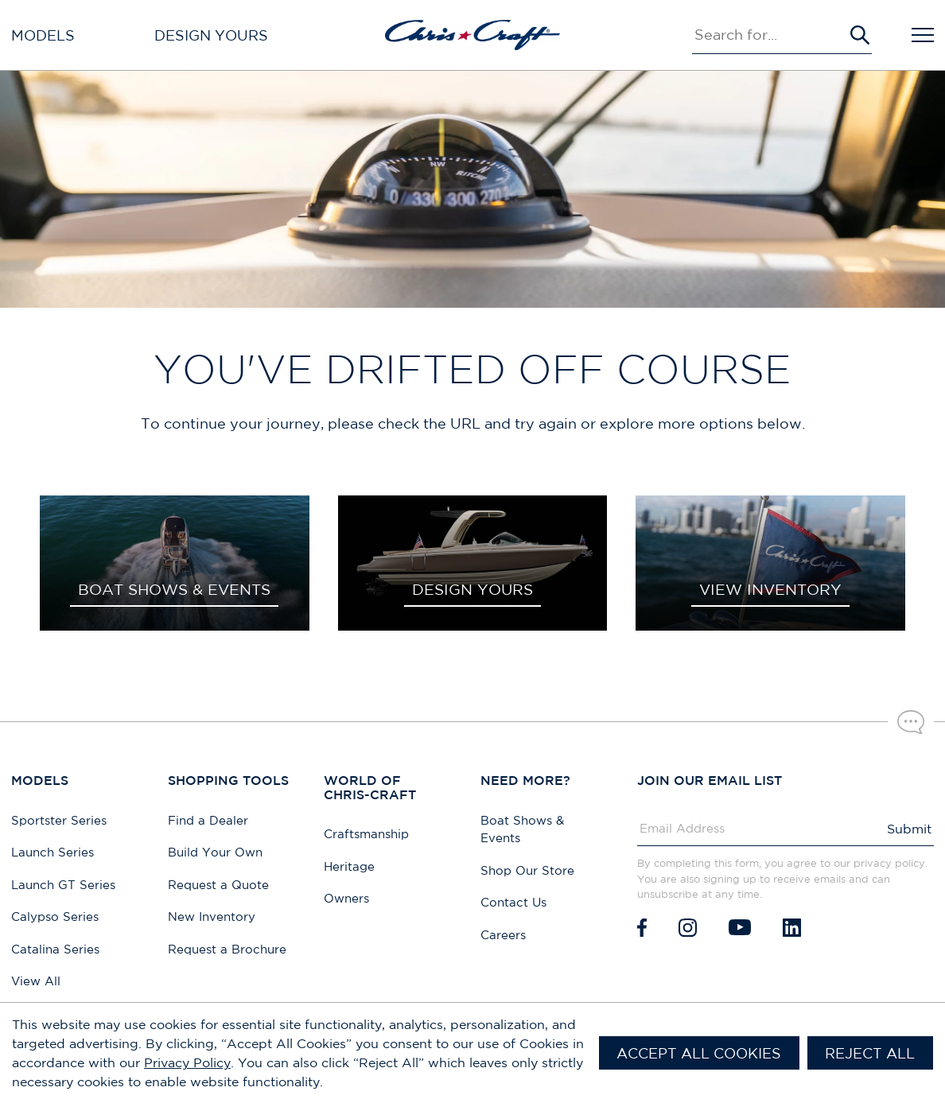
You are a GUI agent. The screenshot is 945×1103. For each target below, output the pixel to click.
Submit (909, 828)
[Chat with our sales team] (910, 722)
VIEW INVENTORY (770, 589)
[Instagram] (688, 928)
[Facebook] (642, 928)
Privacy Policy (187, 1062)
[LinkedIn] (792, 928)
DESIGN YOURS (472, 589)
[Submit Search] (859, 35)
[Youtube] (740, 928)
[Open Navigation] (923, 35)
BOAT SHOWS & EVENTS (174, 589)
